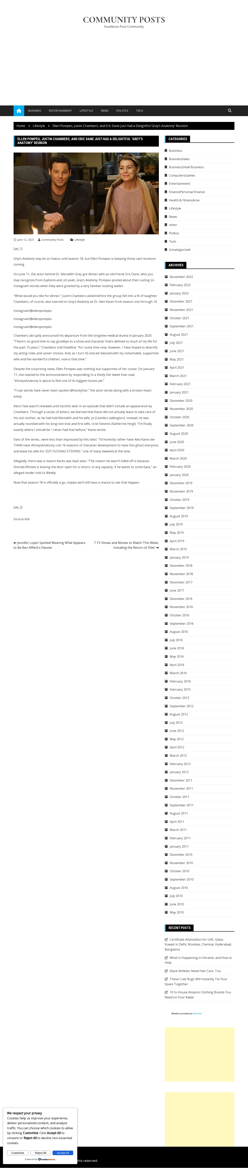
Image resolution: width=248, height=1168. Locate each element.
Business (34, 111)
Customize (17, 1152)
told (60, 347)
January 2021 (179, 392)
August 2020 (179, 433)
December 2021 (181, 301)
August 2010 (179, 888)
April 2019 (177, 541)
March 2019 (178, 549)
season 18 (75, 258)
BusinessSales (179, 159)
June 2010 (177, 904)
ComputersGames (182, 175)
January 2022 (179, 293)
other (173, 225)
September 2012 (182, 706)
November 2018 (181, 574)
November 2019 (181, 491)
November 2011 (181, 789)
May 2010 (177, 912)
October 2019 (179, 500)
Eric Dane (132, 274)
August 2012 (179, 714)
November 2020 (181, 409)
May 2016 (177, 656)
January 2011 (179, 846)
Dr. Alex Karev (104, 301)
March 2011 (178, 830)
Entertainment (60, 111)
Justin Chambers (74, 296)
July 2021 (176, 343)
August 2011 (179, 813)
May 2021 (177, 359)
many (97, 451)
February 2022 (180, 285)
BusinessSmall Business (186, 167)
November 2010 (181, 863)
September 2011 (182, 805)
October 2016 (179, 615)
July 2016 (176, 640)
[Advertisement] (124, 61)
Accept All (63, 1152)
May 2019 (177, 533)
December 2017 (181, 582)
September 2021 (182, 326)
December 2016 (181, 599)
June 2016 (177, 648)
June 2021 (177, 351)
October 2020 (179, 417)
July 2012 (176, 722)
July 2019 (176, 524)
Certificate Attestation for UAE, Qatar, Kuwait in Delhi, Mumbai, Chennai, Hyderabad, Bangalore (198, 944)
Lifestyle (86, 111)
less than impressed (63, 439)
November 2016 (181, 607)
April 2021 (177, 367)
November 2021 (181, 310)
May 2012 (177, 739)
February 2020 (180, 467)
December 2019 (181, 483)
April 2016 (177, 665)
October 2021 (179, 318)
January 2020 (179, 475)
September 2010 (182, 879)
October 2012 (179, 698)
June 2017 (177, 590)
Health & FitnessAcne (184, 200)
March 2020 (178, 458)
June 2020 (177, 442)
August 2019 (179, 516)
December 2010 (181, 854)
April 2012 (177, 747)
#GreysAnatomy (43, 445)
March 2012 (178, 755)
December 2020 (181, 401)
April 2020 (177, 450)
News (104, 111)
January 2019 (179, 557)
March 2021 (178, 376)
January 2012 (179, 772)
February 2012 (180, 764)
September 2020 (182, 425)
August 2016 (179, 632)
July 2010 (176, 896)
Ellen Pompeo (100, 258)
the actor (37, 274)
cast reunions (146, 258)
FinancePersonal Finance (187, 192)
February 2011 (180, 838)
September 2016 (182, 623)
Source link (22, 519)
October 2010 (179, 871)
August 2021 (179, 334)
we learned (79, 412)
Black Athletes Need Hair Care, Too (195, 971)
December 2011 (181, 780)
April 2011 (177, 821)
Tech (139, 111)
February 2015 (180, 690)
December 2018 (181, 566)
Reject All (40, 1152)
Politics (122, 111)
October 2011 (179, 797)
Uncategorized (179, 250)
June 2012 (177, 731)
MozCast (197, 1013)
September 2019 (182, 508)
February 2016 (180, 681)
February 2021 (180, 384)
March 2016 (178, 673)
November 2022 (181, 277)
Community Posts (124, 20)
